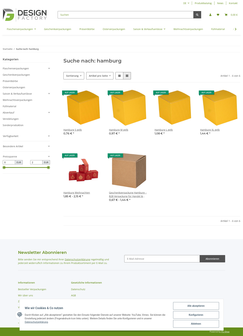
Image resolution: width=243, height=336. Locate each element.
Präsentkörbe (10, 81)
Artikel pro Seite (98, 75)
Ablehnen (196, 324)
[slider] (4, 168)
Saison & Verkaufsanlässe (17, 93)
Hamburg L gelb (164, 129)
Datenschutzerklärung (77, 259)
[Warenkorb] (231, 15)
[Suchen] (126, 14)
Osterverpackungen (14, 87)
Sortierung (72, 75)
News (220, 3)
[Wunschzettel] (218, 15)
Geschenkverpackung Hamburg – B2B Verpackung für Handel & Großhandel (128, 194)
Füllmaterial (9, 106)
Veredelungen (11, 118)
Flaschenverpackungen (16, 68)
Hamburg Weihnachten (76, 192)
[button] (210, 15)
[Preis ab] (9, 162)
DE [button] (184, 3)
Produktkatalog (203, 3)
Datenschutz (78, 289)
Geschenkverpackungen (16, 74)
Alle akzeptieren (195, 306)
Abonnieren (212, 258)
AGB (73, 295)
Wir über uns (25, 295)
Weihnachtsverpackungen (17, 100)
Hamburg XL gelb (210, 129)
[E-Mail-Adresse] (162, 258)
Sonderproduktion (13, 125)
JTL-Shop (225, 331)
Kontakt (233, 3)
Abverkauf (8, 112)
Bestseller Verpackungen (32, 289)
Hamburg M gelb (118, 129)
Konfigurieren (195, 315)
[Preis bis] (36, 162)
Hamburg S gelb (72, 129)
